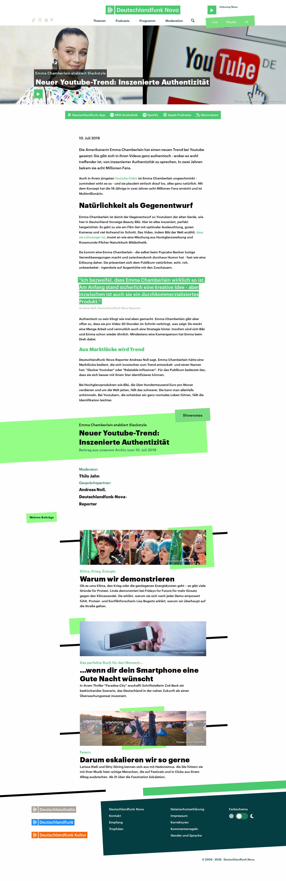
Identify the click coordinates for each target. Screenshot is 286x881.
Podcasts (122, 21)
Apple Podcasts (177, 115)
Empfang (116, 822)
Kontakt (115, 815)
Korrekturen (180, 822)
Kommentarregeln (184, 829)
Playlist (231, 22)
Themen (99, 21)
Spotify (150, 115)
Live (214, 22)
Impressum (179, 815)
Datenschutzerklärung (187, 809)
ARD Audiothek (124, 115)
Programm (147, 21)
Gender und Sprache (186, 835)
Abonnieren (207, 115)
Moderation (174, 21)
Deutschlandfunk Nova (126, 809)
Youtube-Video (126, 178)
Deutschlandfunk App (86, 115)
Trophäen (116, 829)
